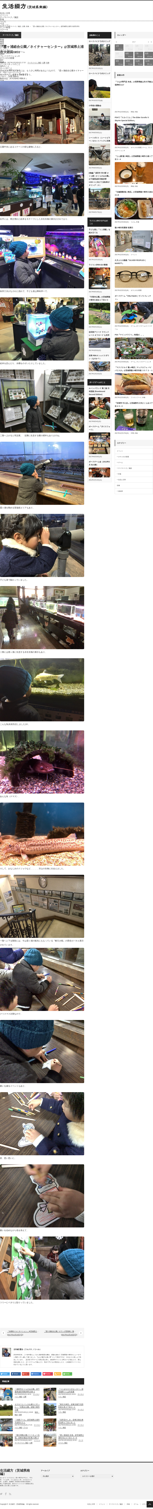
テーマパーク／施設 (9, 17)
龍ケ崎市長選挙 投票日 (124, 228)
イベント (4, 15)
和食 (132, 112)
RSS (10, 1494)
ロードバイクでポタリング (99, 41)
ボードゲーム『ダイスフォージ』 (99, 428)
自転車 (120, 491)
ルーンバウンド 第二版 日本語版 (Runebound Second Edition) (99, 391)
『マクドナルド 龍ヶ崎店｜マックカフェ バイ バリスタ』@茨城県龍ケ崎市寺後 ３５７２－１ (134, 368)
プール (25, 1427)
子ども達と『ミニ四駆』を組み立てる (99, 231)
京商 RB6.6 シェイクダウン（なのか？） (99, 357)
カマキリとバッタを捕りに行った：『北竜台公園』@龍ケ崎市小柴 (27, 1407)
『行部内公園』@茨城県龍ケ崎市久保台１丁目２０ (99, 298)
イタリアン (5, 25)
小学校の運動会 (95, 106)
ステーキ (4, 29)
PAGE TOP (150, 1504)
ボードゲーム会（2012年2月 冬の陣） (99, 463)
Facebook (6, 1494)
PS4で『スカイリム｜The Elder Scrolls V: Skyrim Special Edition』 (132, 119)
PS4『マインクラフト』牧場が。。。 (130, 335)
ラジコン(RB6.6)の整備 (98, 265)
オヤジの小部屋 (136, 147)
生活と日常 (5, 13)
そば (2, 23)
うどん (3, 21)
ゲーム (144, 147)
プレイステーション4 (143, 362)
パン (2, 31)
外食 (2, 19)
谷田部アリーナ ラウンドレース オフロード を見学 (99, 333)
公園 (43, 63)
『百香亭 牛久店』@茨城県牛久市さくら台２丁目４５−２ (134, 404)
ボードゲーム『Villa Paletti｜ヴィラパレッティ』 (133, 297)
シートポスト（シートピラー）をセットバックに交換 (99, 139)
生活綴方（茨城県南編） (15, 1472)
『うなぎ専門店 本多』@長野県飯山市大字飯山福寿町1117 (134, 83)
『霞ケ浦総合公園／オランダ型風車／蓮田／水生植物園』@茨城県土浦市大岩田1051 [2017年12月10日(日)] (64, 1333)
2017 (134, 42)
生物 (47, 63)
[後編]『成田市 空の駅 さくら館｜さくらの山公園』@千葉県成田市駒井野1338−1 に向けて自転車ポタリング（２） (99, 179)
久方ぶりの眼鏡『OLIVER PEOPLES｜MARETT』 (130, 261)
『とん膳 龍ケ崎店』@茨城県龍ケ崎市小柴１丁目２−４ (134, 157)
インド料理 (5, 27)
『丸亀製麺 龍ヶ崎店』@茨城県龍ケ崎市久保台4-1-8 (134, 193)
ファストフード (136, 397)
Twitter (1, 1494)
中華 (132, 433)
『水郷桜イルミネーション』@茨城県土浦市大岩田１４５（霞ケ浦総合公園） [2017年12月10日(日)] (24, 1333)
